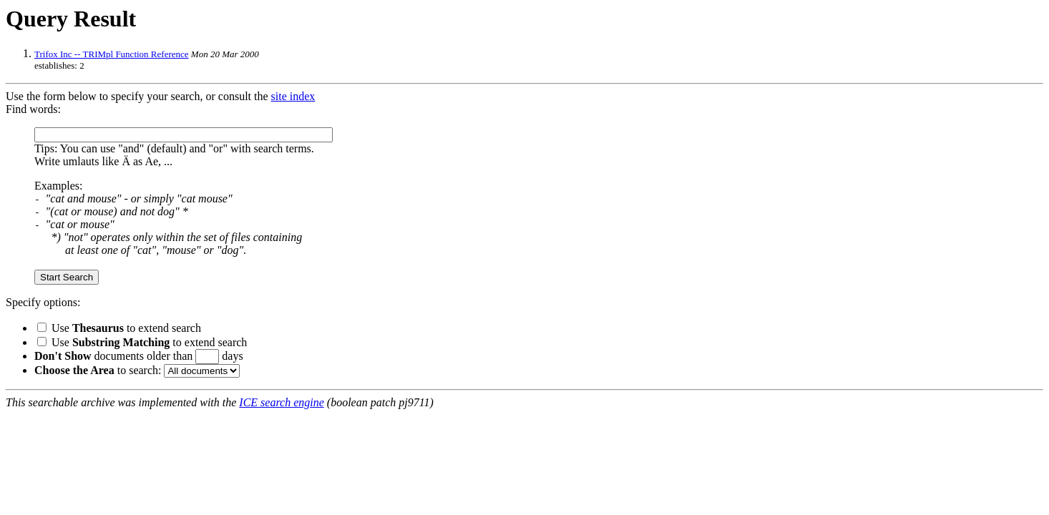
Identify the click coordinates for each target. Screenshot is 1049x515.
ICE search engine (281, 402)
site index (293, 96)
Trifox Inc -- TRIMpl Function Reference (111, 54)
